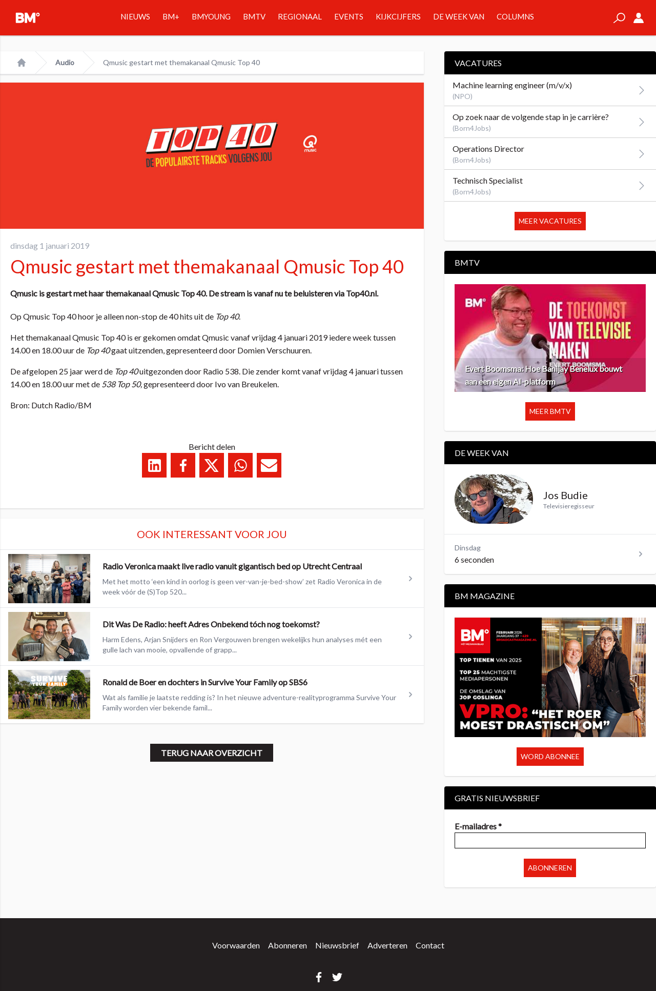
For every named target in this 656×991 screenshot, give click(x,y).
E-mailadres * (478, 826)
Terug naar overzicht (211, 753)
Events (348, 16)
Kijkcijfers (398, 16)
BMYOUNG (211, 16)
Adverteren (387, 945)
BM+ (170, 16)
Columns (515, 16)
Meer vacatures (550, 220)
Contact (430, 945)
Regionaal (300, 16)
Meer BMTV (550, 411)
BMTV (254, 16)
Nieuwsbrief (337, 945)
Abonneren (550, 867)
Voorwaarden (236, 945)
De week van (458, 16)
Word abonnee (550, 756)
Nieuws (135, 16)
